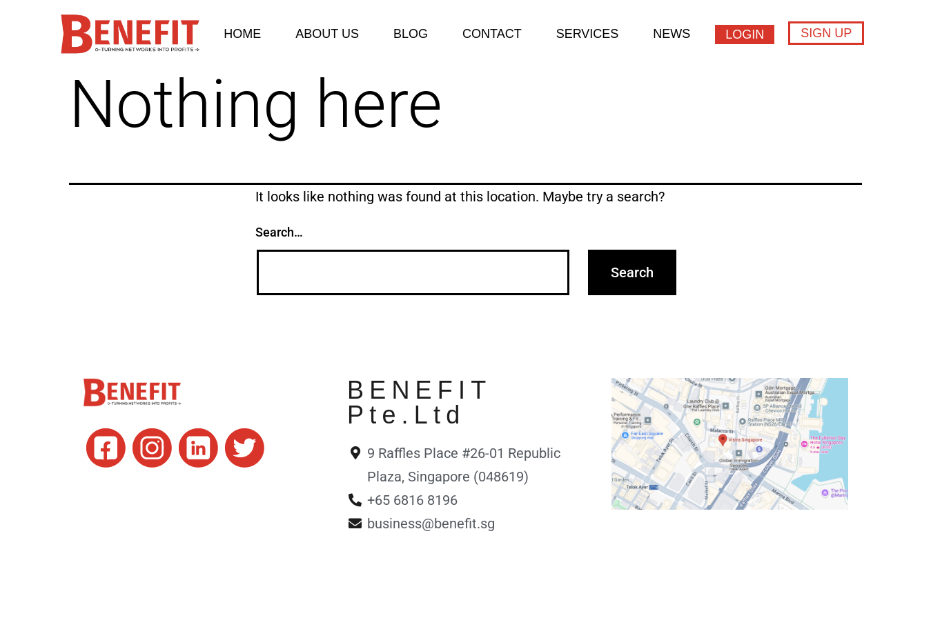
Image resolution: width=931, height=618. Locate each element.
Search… (279, 232)
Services (587, 34)
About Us (327, 34)
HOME (242, 34)
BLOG (410, 34)
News (671, 34)
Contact (492, 34)
